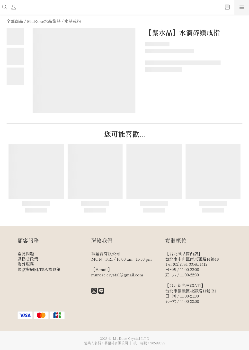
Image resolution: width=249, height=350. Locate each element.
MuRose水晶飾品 (44, 21)
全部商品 (15, 21)
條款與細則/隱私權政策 (39, 269)
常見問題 (26, 253)
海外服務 (26, 264)
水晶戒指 (72, 21)
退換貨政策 (28, 259)
